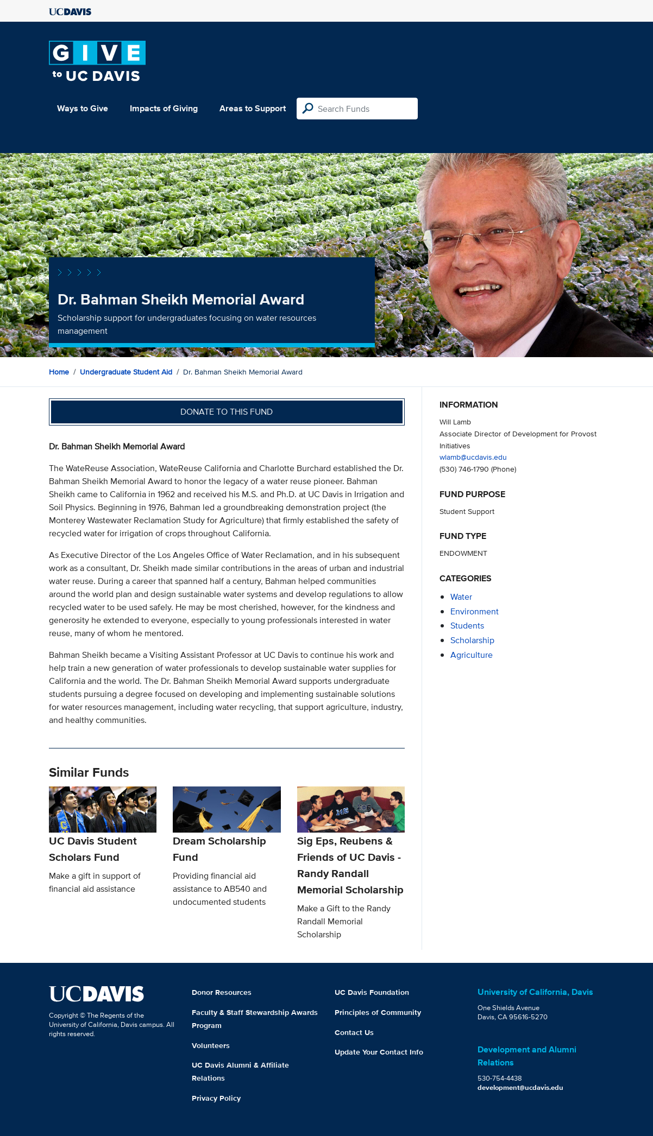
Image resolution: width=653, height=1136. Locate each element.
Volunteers (211, 1045)
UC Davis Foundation (372, 992)
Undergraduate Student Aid (126, 371)
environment (474, 611)
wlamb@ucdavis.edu (473, 456)
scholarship (472, 640)
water (461, 597)
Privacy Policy (216, 1098)
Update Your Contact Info (379, 1051)
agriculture (471, 655)
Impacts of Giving (164, 108)
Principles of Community (378, 1012)
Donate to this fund (226, 411)
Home (59, 371)
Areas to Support (252, 108)
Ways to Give (82, 108)
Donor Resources (222, 992)
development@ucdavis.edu (520, 1087)
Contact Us (354, 1032)
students (467, 625)
